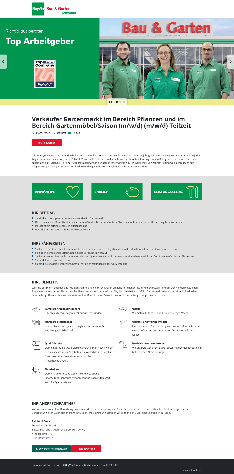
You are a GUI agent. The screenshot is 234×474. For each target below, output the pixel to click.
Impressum (38, 465)
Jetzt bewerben (47, 142)
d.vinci (198, 470)
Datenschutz (54, 465)
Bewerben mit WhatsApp (51, 448)
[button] (3, 62)
